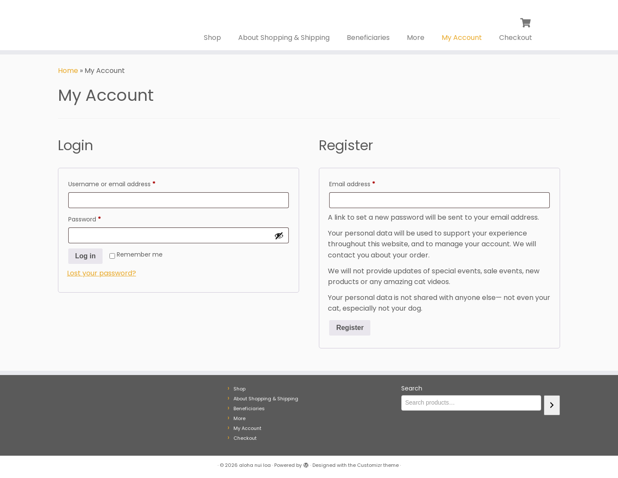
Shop (212, 37)
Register (350, 327)
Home (68, 71)
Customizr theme (378, 465)
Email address (365, 183)
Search (411, 388)
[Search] (552, 405)
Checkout (515, 37)
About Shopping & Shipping (284, 37)
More (415, 37)
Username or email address (124, 183)
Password (97, 218)
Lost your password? (101, 273)
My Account (462, 37)
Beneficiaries (368, 37)
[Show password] (279, 235)
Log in (85, 256)
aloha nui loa (255, 465)
